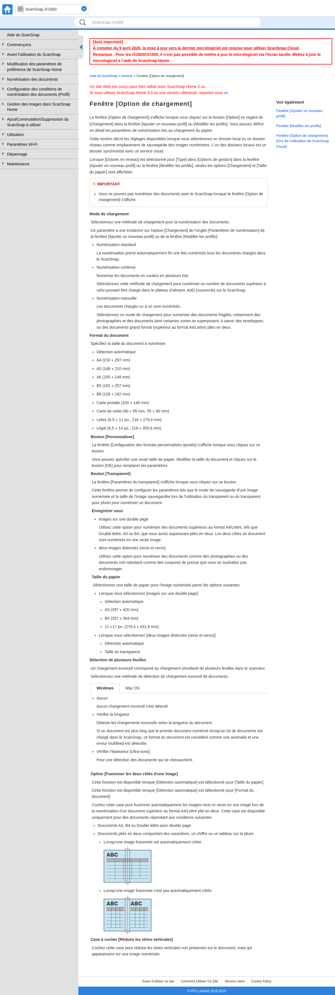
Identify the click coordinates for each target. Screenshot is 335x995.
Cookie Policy (261, 981)
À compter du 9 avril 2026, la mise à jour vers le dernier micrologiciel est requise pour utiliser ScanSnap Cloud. (196, 48)
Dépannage (17, 154)
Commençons (19, 44)
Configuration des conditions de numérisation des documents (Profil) (38, 92)
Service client (235, 981)
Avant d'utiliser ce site (158, 981)
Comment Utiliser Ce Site (199, 981)
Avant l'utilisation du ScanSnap (34, 54)
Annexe (127, 76)
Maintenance (18, 164)
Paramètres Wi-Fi (22, 144)
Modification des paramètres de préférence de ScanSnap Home (34, 67)
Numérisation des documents (32, 79)
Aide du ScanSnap (23, 35)
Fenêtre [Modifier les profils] (298, 126)
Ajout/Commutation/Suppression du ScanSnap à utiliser (38, 122)
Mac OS (132, 688)
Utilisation (15, 134)
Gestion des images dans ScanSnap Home (38, 107)
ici (226, 92)
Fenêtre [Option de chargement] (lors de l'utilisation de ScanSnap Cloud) (302, 141)
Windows (105, 688)
